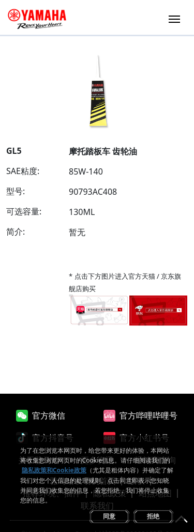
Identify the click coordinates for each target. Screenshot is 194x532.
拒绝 (153, 516)
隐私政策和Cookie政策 (54, 470)
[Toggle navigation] (174, 18)
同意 (109, 516)
